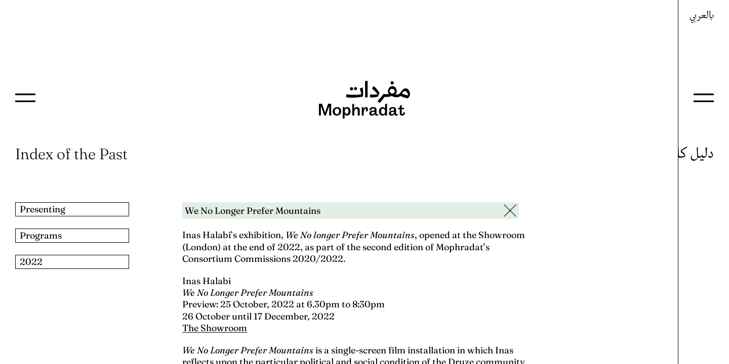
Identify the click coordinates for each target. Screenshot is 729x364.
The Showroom (214, 328)
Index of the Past (71, 154)
